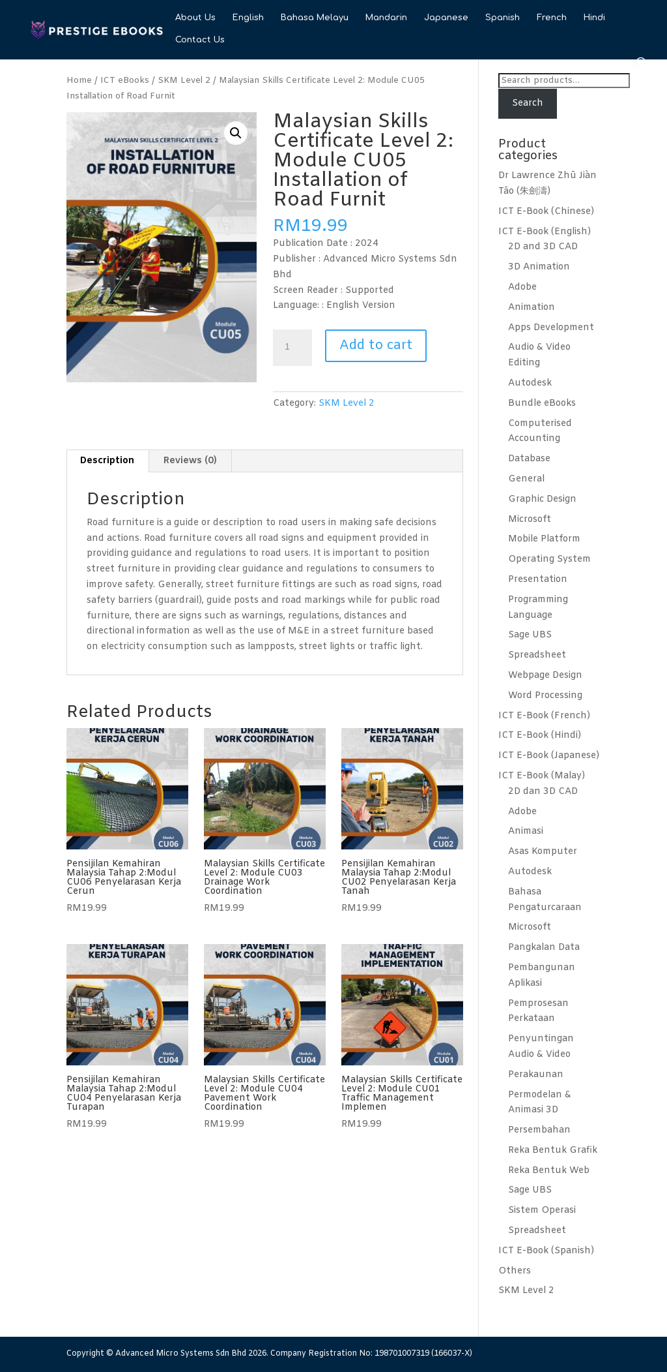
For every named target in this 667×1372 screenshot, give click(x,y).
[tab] (107, 461)
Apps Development (551, 328)
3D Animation (539, 267)
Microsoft (529, 519)
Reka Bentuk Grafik (552, 1150)
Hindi (594, 17)
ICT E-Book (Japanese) (548, 756)
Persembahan (539, 1130)
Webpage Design (545, 675)
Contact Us (200, 39)
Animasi (525, 831)
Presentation (537, 579)
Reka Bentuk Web (548, 1171)
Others (514, 1271)
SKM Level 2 (184, 80)
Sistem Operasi (542, 1210)
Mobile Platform (544, 539)
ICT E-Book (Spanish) (546, 1251)
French (552, 17)
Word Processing (545, 696)
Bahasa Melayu (314, 17)
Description (107, 461)
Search (527, 103)
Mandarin (386, 17)
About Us (195, 17)
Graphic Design (542, 499)
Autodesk (530, 383)
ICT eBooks (124, 80)
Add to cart (375, 345)
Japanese (446, 17)
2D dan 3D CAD (543, 791)
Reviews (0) (190, 461)
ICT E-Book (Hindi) (539, 735)
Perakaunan (535, 1075)
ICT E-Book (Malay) (541, 776)
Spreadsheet (537, 655)
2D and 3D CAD (543, 247)
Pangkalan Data (544, 947)
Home (79, 80)
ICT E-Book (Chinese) (546, 212)
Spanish (502, 17)
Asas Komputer (542, 852)
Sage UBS (530, 635)
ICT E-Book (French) (544, 716)
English (248, 17)
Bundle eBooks (542, 403)
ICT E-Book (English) (544, 232)
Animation (531, 307)
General (526, 479)
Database (529, 459)
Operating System (549, 559)
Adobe (522, 287)
